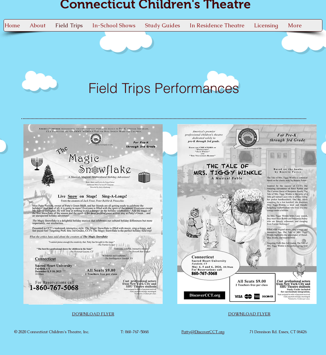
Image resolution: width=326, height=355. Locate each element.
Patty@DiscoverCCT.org (203, 332)
